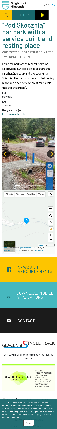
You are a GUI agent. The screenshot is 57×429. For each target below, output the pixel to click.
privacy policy (16, 411)
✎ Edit (40, 245)
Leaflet (5, 248)
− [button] (51, 239)
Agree (28, 422)
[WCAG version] (41, 15)
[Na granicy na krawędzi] (28, 378)
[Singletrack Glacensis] (28, 345)
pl (20, 15)
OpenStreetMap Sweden (12, 250)
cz (29, 15)
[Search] (6, 15)
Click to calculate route (13, 113)
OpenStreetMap (25, 248)
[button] (6, 154)
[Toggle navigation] (52, 15)
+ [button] (51, 235)
